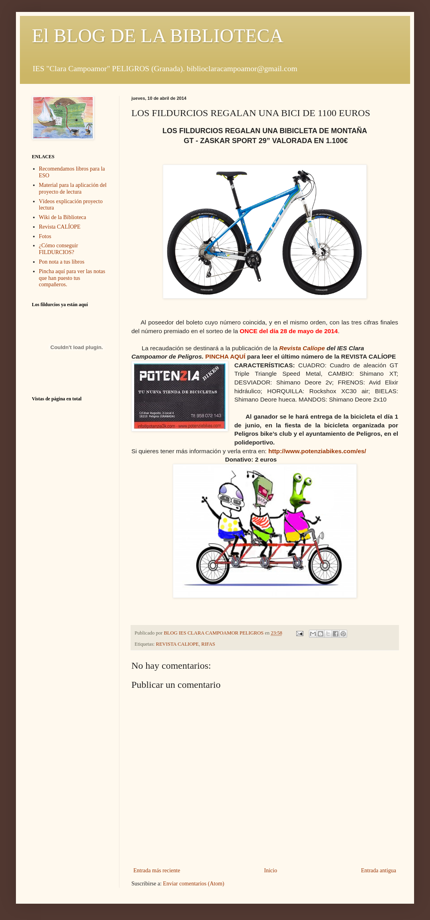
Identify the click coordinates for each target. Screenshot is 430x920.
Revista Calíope (302, 348)
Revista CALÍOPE (60, 227)
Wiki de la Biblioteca (62, 217)
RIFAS (208, 644)
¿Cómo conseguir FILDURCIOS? (58, 249)
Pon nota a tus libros (61, 262)
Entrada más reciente (156, 870)
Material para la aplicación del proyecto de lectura (73, 188)
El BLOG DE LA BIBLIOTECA (157, 35)
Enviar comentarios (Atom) (193, 884)
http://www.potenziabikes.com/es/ (317, 451)
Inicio (270, 870)
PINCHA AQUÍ (225, 356)
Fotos (45, 236)
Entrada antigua (378, 870)
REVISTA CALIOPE (177, 644)
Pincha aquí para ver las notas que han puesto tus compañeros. (72, 278)
